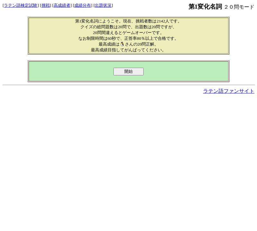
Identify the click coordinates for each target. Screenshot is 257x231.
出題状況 (103, 5)
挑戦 (45, 5)
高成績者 (62, 5)
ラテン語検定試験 (20, 5)
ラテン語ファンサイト (228, 91)
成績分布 (82, 5)
